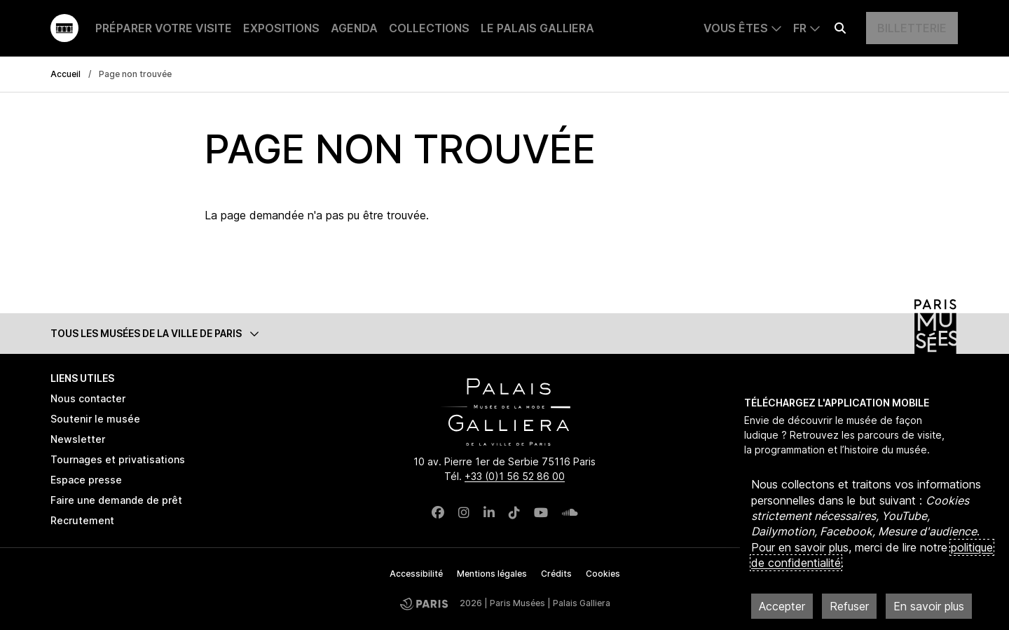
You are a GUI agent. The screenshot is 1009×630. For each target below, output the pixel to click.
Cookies (603, 573)
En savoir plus (928, 606)
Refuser (849, 606)
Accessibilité (416, 573)
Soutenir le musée (95, 419)
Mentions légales (492, 573)
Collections (429, 28)
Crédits (556, 573)
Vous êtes (735, 28)
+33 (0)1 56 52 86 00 (515, 476)
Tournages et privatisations (117, 459)
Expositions (281, 28)
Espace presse (86, 480)
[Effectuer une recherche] (840, 28)
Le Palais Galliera (537, 28)
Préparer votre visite (163, 28)
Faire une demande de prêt (116, 500)
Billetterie (912, 28)
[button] (504, 333)
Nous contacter (87, 398)
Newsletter (77, 439)
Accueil (65, 74)
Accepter (782, 606)
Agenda (354, 28)
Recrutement (82, 520)
